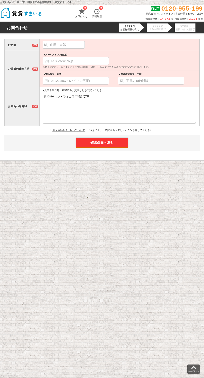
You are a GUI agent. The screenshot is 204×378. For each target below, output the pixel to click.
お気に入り (81, 12)
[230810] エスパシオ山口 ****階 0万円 (119, 108)
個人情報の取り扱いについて (68, 130)
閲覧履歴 (97, 12)
